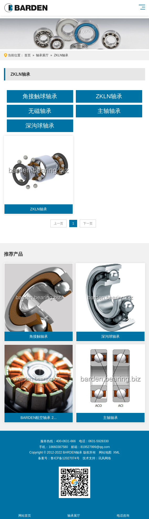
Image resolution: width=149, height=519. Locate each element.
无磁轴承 (39, 111)
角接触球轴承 (40, 96)
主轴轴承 (109, 111)
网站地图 (105, 452)
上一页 (58, 223)
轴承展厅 (42, 55)
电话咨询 (122, 512)
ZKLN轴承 (61, 55)
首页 (27, 55)
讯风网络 (104, 458)
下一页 (88, 223)
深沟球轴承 (39, 125)
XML (116, 452)
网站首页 (24, 512)
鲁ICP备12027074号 (65, 458)
